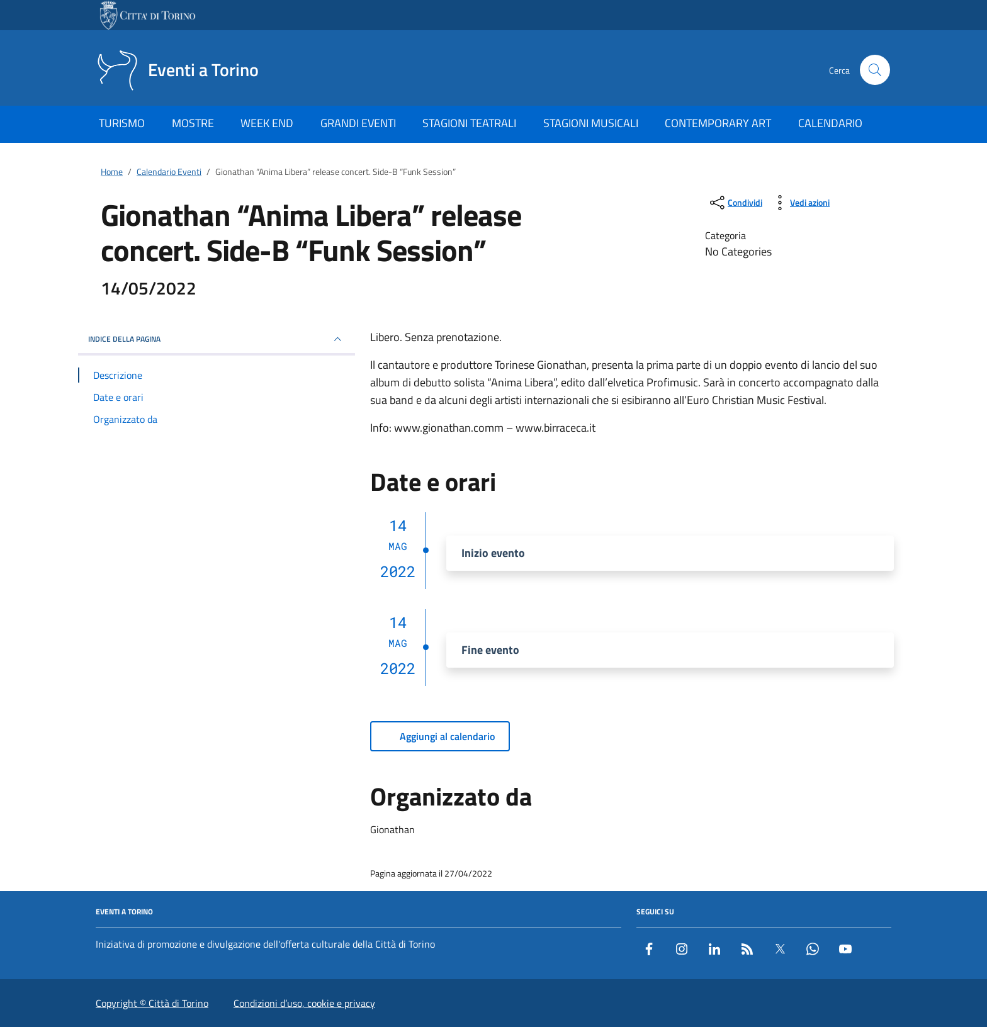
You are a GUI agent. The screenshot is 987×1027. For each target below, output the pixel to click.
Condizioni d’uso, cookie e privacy (304, 1003)
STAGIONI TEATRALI (469, 123)
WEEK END (266, 123)
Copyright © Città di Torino (152, 1003)
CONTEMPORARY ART (718, 123)
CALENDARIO (830, 123)
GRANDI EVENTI (358, 123)
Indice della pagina (216, 339)
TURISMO (122, 123)
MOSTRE (193, 123)
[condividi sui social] (735, 203)
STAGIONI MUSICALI (590, 123)
